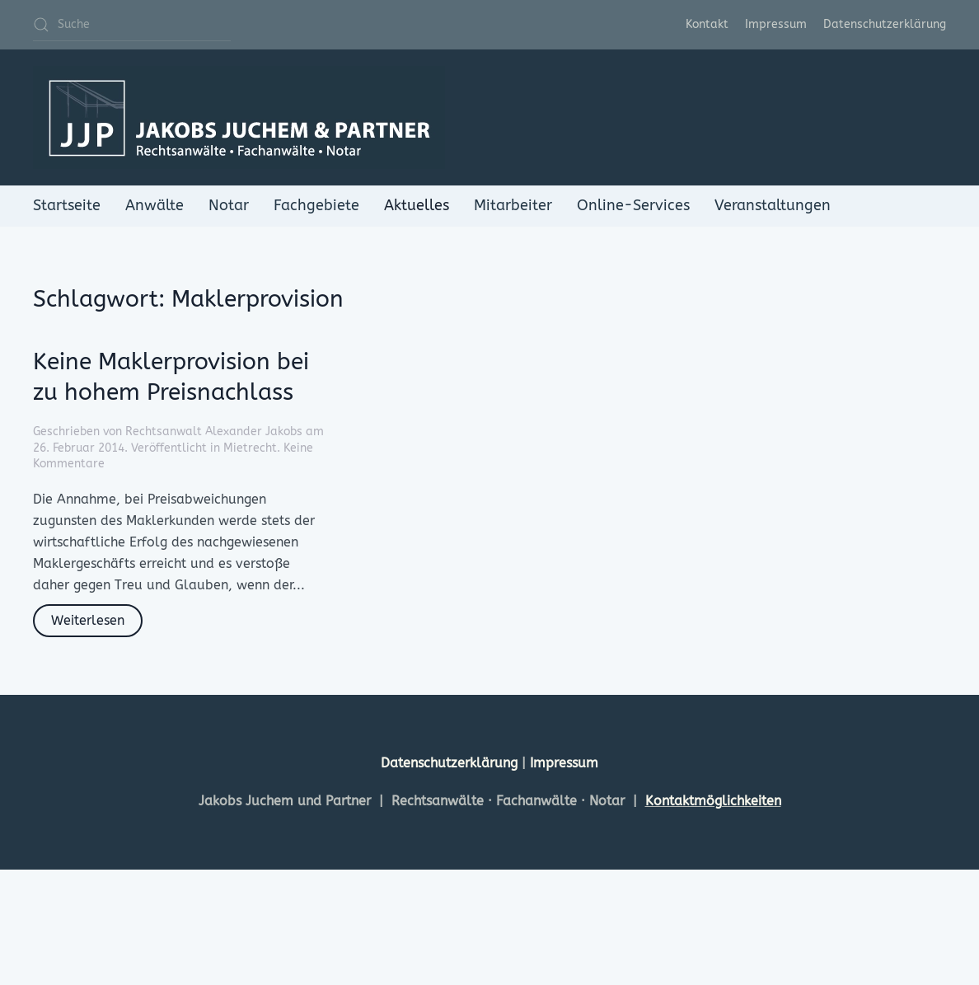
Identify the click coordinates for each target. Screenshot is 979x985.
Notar (228, 205)
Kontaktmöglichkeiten (713, 801)
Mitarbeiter (513, 205)
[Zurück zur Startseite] (239, 117)
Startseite (67, 205)
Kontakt (707, 24)
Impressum (776, 24)
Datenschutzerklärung (884, 24)
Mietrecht (250, 448)
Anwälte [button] (154, 205)
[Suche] (132, 24)
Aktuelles (416, 205)
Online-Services (633, 205)
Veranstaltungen (772, 205)
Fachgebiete (316, 205)
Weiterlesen (87, 620)
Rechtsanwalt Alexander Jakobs (213, 431)
